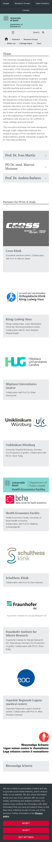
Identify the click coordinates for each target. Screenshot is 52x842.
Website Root (6, 38)
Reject (26, 830)
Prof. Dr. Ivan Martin (26, 155)
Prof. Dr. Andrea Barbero (26, 178)
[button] (13, 32)
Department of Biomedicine (16, 25)
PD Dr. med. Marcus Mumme (26, 166)
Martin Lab (11, 43)
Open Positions (42, 3)
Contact (25, 10)
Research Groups (22, 3)
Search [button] (39, 32)
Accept (26, 823)
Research (16, 39)
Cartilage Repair (25, 43)
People (6, 3)
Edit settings (26, 837)
